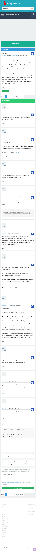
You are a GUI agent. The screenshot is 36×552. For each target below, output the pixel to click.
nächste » (20, 96)
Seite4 (4, 516)
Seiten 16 (4, 534)
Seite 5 (3, 518)
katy (13, 305)
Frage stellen (16, 44)
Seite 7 (4, 520)
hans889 (13, 196)
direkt (3, 536)
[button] (6, 430)
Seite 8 (3, 522)
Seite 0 (3, 510)
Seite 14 (4, 530)
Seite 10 (5, 524)
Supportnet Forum (12, 15)
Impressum (30, 508)
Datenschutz (31, 514)
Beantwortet (4, 114)
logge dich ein (7, 482)
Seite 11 (4, 526)
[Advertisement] (18, 29)
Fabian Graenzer (24, 547)
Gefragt (3, 55)
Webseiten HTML (14, 55)
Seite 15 (4, 532)
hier (19, 152)
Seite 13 (5, 528)
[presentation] (13, 478)
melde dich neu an (15, 482)
